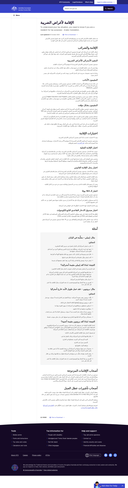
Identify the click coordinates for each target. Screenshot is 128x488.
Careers (25, 467)
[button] (71, 35)
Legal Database (77, 2)
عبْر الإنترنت (91, 148)
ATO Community (64, 2)
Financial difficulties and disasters (94, 458)
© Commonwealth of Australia (32, 482)
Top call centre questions (91, 447)
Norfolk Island (53, 454)
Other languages (53, 458)
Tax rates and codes (20, 454)
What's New (89, 2)
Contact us (87, 451)
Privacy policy (36, 467)
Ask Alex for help (109, 485)
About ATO (15, 467)
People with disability (55, 447)
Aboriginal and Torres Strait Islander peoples (62, 451)
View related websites (51, 482)
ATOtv (48, 467)
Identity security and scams (92, 454)
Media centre (17, 447)
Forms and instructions (20, 451)
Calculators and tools (20, 458)
